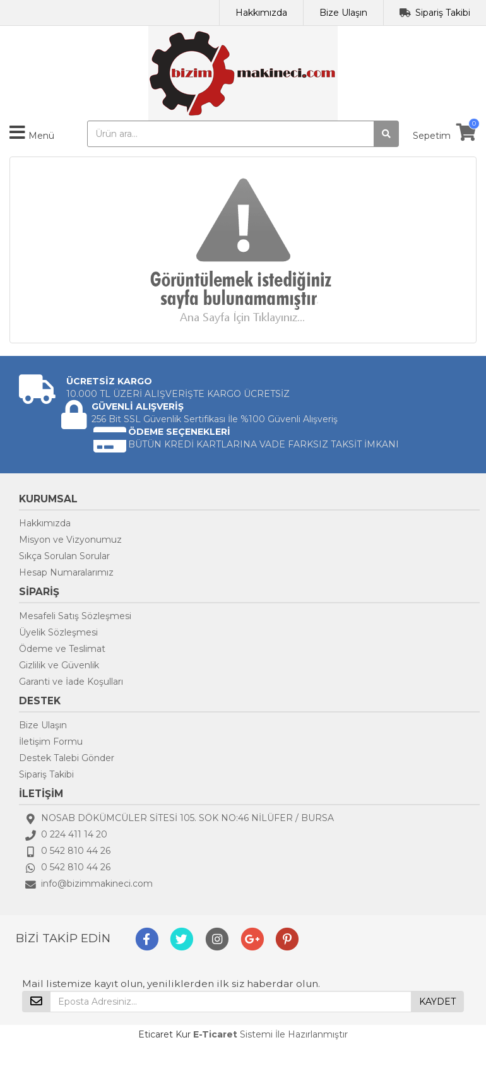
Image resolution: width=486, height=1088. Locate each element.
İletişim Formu (51, 741)
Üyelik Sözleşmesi (58, 632)
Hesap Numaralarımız (66, 572)
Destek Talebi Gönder (66, 758)
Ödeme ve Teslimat (62, 648)
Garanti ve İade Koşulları (71, 681)
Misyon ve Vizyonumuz (70, 539)
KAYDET (437, 1001)
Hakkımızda (261, 12)
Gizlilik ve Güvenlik (59, 665)
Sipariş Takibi (442, 12)
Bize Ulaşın (343, 12)
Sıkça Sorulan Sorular (64, 556)
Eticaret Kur (164, 1034)
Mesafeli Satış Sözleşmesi (75, 616)
